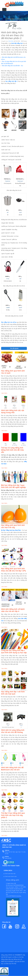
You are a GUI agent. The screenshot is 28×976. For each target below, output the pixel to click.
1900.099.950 (8, 858)
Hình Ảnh (10, 41)
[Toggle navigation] (4, 9)
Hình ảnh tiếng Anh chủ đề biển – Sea (12, 65)
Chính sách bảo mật (10, 873)
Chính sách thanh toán (11, 876)
